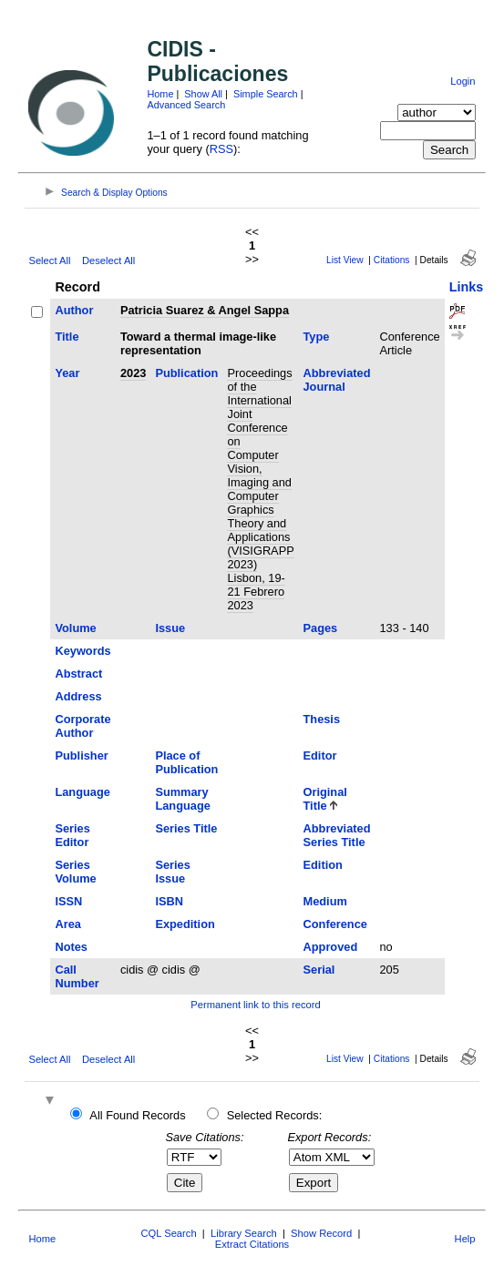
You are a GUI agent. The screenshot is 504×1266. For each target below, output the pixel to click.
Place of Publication (186, 762)
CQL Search (168, 1233)
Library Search (244, 1233)
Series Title (186, 828)
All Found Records (137, 1115)
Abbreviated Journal (337, 379)
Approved (330, 947)
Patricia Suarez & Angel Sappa (204, 310)
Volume (75, 628)
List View (345, 260)
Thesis (322, 719)
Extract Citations (252, 1244)
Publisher (81, 755)
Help (465, 1238)
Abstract (78, 673)
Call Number (76, 976)
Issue (170, 628)
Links (466, 287)
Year (67, 373)
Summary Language (182, 798)
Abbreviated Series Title (337, 835)
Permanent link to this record (255, 1004)
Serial (319, 969)
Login (462, 81)
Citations (392, 260)
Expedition (184, 924)
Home (160, 93)
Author (74, 310)
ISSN (68, 901)
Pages (320, 628)
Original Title (325, 798)
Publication (186, 373)
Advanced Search (186, 104)
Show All (203, 93)
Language (82, 792)
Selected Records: (275, 1115)
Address (78, 696)
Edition (323, 865)
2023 (133, 373)
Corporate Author (82, 726)
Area (67, 924)
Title (66, 336)
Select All (49, 260)
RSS (221, 149)
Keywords (82, 651)
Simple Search (265, 93)
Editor (320, 755)
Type (316, 336)
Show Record (321, 1233)
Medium (325, 901)
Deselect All (108, 260)
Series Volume (75, 871)
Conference (335, 924)
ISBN (169, 901)
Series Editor (72, 835)
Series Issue (172, 871)
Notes (71, 947)
